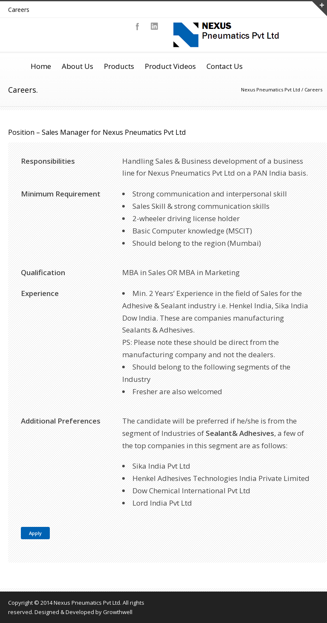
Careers (18, 10)
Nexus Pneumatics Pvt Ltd (270, 89)
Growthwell (117, 612)
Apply (35, 533)
